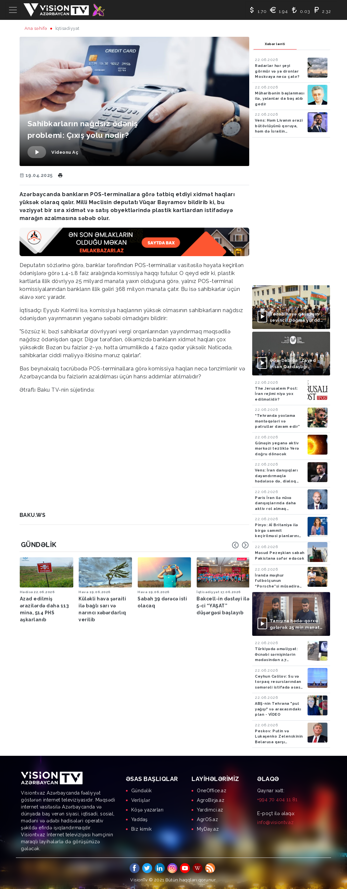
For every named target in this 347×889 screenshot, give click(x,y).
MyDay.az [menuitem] (208, 829)
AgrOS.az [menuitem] (207, 819)
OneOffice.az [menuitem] (211, 790)
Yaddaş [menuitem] (139, 819)
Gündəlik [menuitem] (141, 790)
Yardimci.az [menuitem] (210, 809)
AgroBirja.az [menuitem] (210, 800)
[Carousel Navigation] (240, 545)
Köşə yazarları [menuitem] (147, 809)
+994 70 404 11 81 (277, 799)
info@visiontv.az (275, 822)
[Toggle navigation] (13, 10)
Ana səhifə (36, 28)
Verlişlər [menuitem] (140, 800)
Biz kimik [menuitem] (141, 829)
